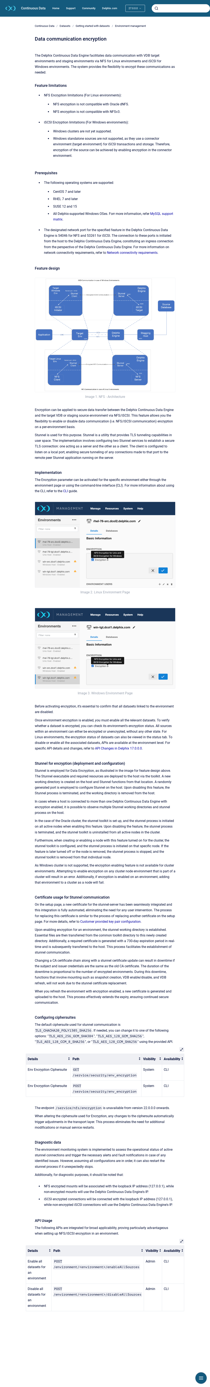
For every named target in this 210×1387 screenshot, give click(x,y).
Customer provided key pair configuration (110, 922)
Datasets (65, 25)
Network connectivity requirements (132, 253)
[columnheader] (48, 1059)
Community (88, 8)
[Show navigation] (201, 1378)
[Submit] (156, 8)
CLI (65, 491)
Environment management (130, 25)
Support (70, 8)
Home (55, 8)
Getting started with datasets (93, 25)
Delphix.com (109, 8)
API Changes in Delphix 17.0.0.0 (118, 748)
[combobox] (181, 8)
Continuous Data (33, 8)
